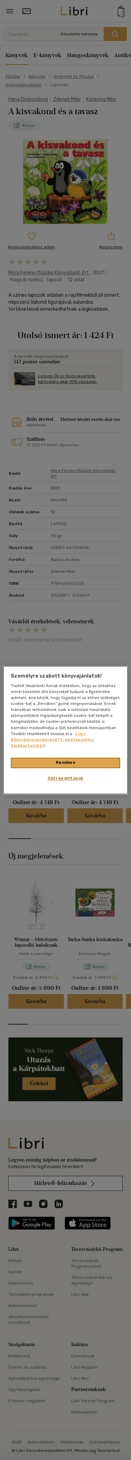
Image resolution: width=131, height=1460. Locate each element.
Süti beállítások (65, 778)
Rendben (65, 762)
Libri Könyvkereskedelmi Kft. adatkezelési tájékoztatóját (52, 739)
